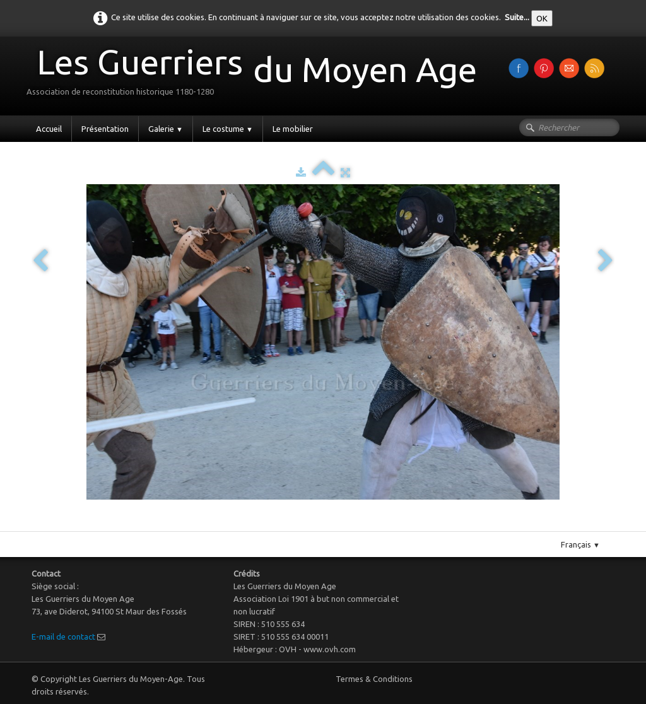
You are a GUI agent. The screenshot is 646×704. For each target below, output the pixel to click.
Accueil (49, 128)
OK (542, 18)
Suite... (517, 17)
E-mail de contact (63, 636)
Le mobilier (293, 128)
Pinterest (336, 526)
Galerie (165, 128)
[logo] (256, 74)
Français (580, 544)
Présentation (105, 128)
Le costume (228, 128)
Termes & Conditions (374, 678)
